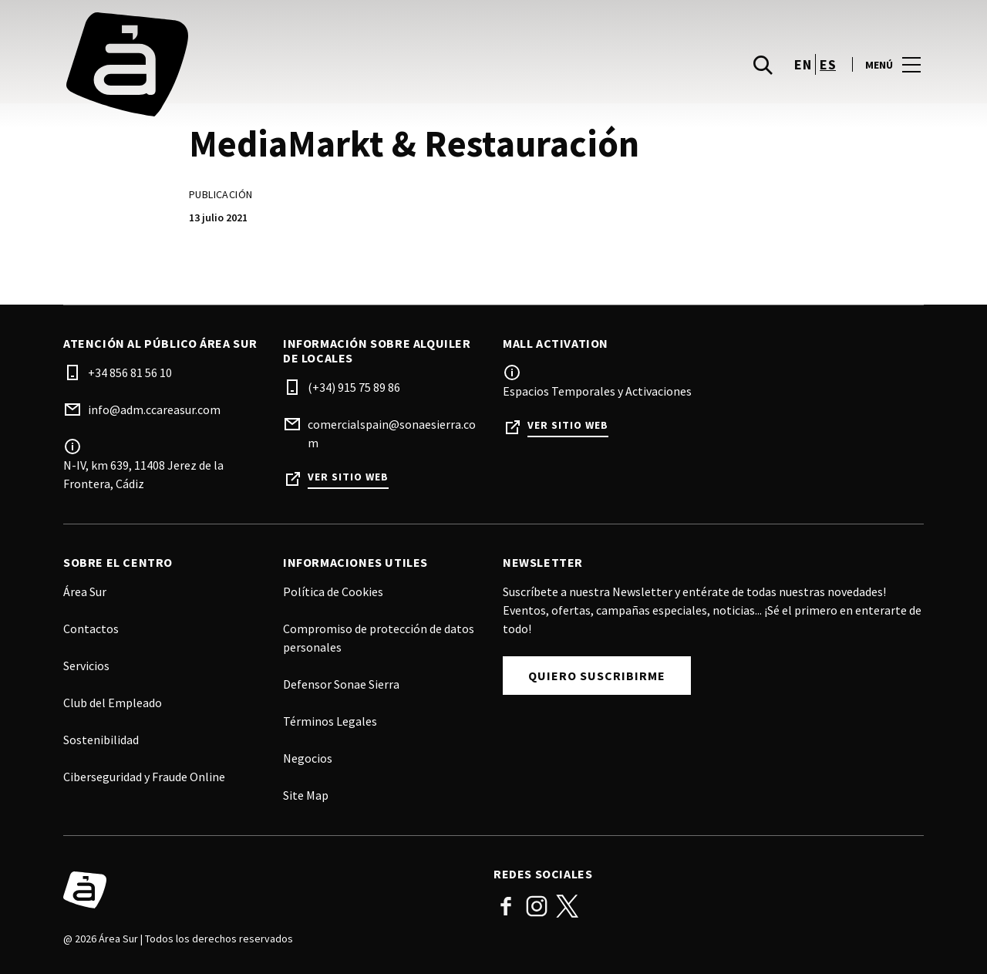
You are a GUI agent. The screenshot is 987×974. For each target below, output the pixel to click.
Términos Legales (330, 721)
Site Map (305, 795)
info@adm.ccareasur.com (154, 409)
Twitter (567, 906)
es (828, 64)
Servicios (86, 665)
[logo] (280, 64)
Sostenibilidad (101, 739)
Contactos (91, 628)
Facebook (506, 906)
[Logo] (269, 889)
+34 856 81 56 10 (130, 372)
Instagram (536, 906)
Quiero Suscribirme (596, 675)
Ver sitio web (348, 477)
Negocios (307, 758)
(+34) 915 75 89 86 (354, 387)
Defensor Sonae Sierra (341, 684)
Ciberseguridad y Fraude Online (144, 776)
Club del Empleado (112, 702)
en (802, 64)
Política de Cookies (333, 591)
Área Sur (84, 591)
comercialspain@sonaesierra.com (392, 433)
